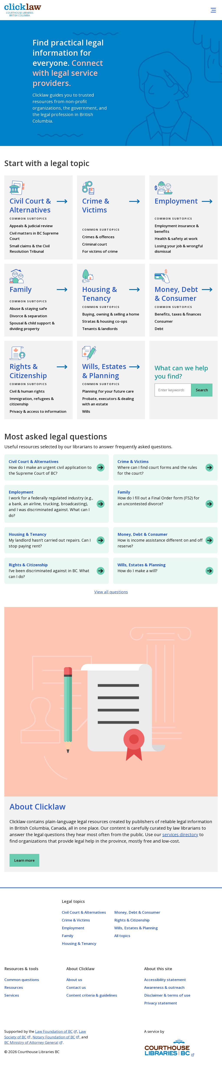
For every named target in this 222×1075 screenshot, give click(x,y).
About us (74, 979)
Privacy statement (160, 1003)
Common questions (21, 979)
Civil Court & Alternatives (84, 912)
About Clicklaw (37, 806)
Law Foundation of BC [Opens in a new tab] (54, 1031)
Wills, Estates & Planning (136, 927)
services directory (180, 834)
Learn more (24, 860)
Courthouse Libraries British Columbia (19, 14)
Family (67, 935)
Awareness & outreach (164, 987)
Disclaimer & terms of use (167, 995)
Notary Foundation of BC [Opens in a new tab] (54, 1037)
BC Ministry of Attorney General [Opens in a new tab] (31, 1042)
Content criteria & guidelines (91, 995)
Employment (73, 927)
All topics (122, 935)
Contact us (76, 987)
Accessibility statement (165, 979)
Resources (13, 987)
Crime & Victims (76, 920)
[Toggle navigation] (213, 10)
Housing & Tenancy (79, 943)
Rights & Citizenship (132, 920)
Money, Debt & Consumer (137, 912)
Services (11, 995)
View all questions (111, 591)
